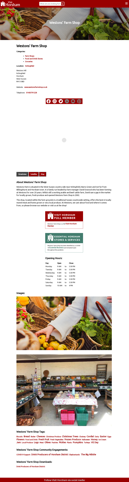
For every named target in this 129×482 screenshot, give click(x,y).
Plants (99, 424)
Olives (78, 424)
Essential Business (56, 243)
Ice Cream (42, 424)
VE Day (43, 427)
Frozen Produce (90, 421)
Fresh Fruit (61, 421)
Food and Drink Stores (39, 58)
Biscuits (25, 418)
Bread (32, 418)
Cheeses (46, 418)
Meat (72, 424)
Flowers (38, 421)
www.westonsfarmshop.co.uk (40, 87)
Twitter (78, 478)
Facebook (23, 478)
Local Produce (57, 424)
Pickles (92, 424)
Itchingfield (34, 66)
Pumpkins (27, 427)
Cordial (95, 418)
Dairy (102, 418)
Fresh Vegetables (74, 421)
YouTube (106, 478)
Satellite (39, 167)
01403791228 (36, 92)
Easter (25, 421)
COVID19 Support (28, 439)
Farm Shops (34, 56)
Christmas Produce (58, 418)
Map (47, 167)
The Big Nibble (93, 439)
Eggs (31, 421)
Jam (49, 424)
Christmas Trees (75, 418)
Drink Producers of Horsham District (54, 439)
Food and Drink (49, 421)
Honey (34, 424)
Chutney (87, 418)
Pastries (85, 424)
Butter (38, 418)
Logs (66, 424)
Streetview (27, 167)
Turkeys (36, 427)
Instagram (51, 478)
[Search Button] (66, 4)
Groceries (34, 61)
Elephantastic (79, 439)
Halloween (26, 424)
